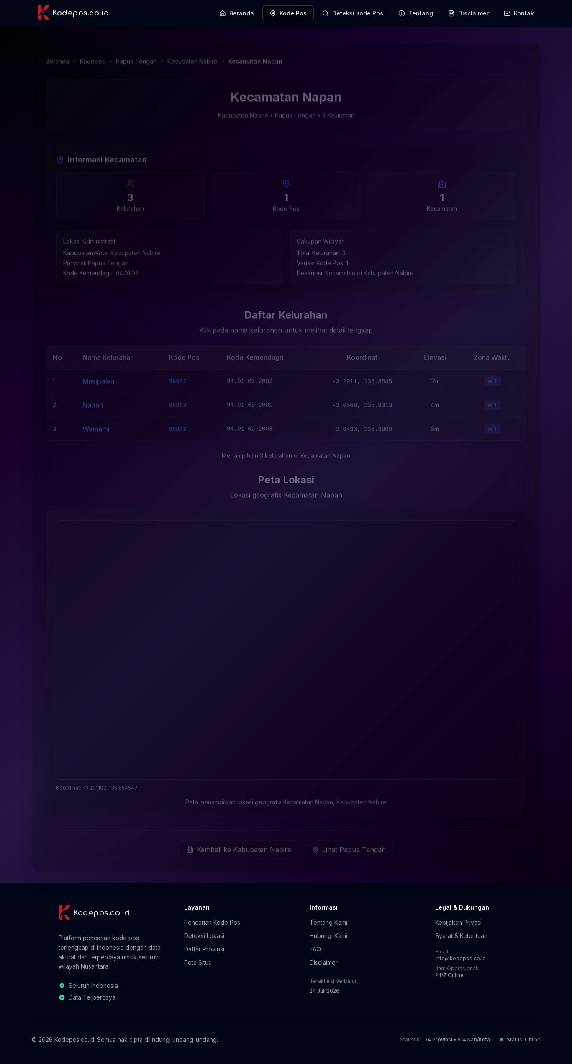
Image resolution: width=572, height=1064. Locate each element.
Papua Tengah (136, 58)
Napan (92, 402)
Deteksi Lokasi (204, 935)
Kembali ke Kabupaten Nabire (239, 847)
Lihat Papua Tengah (349, 847)
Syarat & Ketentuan (461, 935)
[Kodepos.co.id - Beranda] (73, 13)
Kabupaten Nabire (192, 58)
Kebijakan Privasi (458, 922)
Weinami (96, 426)
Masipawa (98, 378)
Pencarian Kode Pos (212, 922)
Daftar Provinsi (204, 949)
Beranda (57, 58)
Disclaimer (324, 962)
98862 (178, 378)
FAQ (315, 949)
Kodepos (92, 58)
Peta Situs (197, 962)
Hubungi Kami (328, 935)
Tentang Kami (328, 922)
